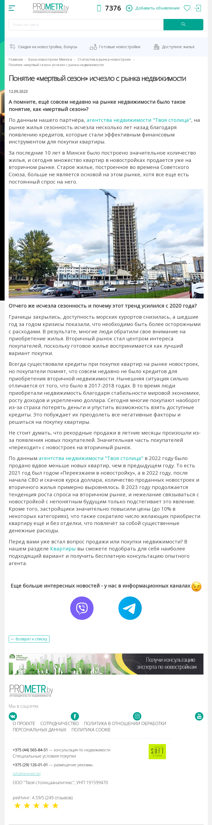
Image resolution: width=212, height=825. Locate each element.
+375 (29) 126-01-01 (53, 764)
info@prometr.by (27, 773)
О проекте (24, 723)
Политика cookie (91, 730)
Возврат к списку (31, 638)
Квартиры (63, 548)
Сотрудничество (59, 723)
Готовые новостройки (119, 46)
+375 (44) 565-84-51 (61, 749)
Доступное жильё (178, 46)
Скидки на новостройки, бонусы (47, 46)
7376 (113, 8)
